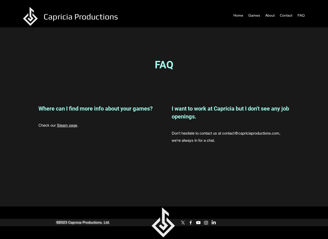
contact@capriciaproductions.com (250, 133)
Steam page (67, 125)
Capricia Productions (81, 16)
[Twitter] (183, 222)
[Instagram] (206, 222)
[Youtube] (198, 222)
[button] (254, 15)
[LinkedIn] (213, 222)
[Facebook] (190, 222)
